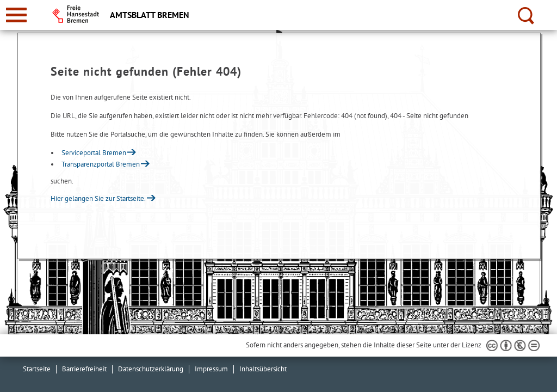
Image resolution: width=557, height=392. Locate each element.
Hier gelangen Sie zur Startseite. (98, 198)
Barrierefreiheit (84, 368)
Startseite (37, 368)
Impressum (211, 368)
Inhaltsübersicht (263, 368)
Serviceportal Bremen (93, 152)
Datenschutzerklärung (150, 368)
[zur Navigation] (16, 15)
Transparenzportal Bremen (100, 164)
